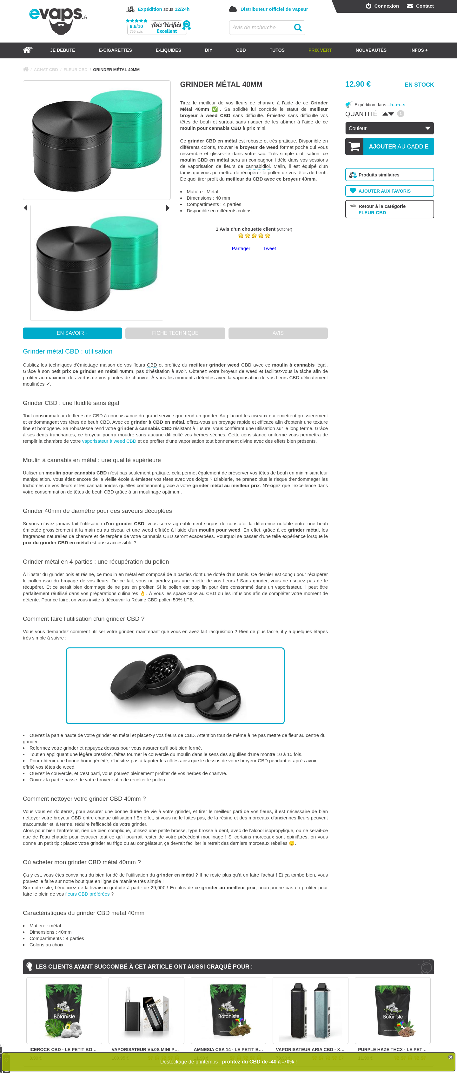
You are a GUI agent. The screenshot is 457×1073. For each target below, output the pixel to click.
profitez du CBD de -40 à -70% (258, 1061)
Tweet (269, 248)
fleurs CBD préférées (87, 894)
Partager (241, 248)
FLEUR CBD (76, 69)
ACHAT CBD (46, 69)
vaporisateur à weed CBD (109, 441)
